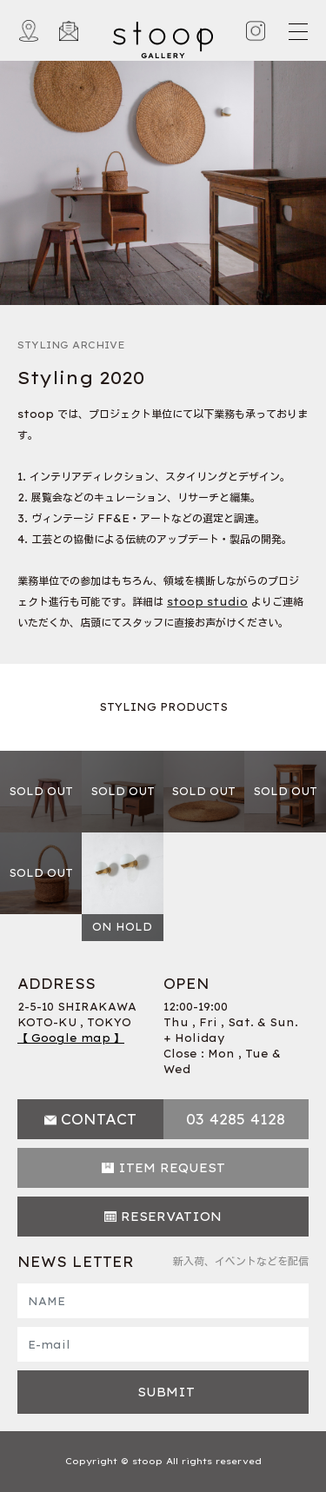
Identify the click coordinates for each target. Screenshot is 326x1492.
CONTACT (98, 1119)
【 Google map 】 (70, 1037)
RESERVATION (171, 1216)
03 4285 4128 (235, 1119)
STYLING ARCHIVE (71, 345)
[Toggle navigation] (297, 31)
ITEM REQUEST (171, 1168)
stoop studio (207, 601)
